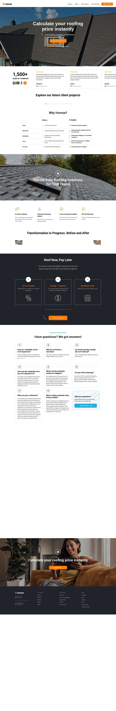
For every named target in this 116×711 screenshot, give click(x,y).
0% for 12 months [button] (28, 382)
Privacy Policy (85, 701)
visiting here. (22, 455)
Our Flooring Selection (64, 694)
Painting (39, 694)
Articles (83, 696)
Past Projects (85, 4)
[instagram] (18, 694)
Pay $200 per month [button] (87, 382)
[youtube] (21, 694)
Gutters (39, 698)
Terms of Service (86, 703)
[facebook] (16, 694)
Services (70, 4)
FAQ (83, 698)
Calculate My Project (59, 41)
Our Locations (62, 701)
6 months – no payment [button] (58, 382)
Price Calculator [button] (95, 4)
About (77, 4)
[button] (58, 414)
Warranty (84, 691)
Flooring (39, 691)
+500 (25, 82)
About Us (61, 691)
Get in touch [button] (84, 502)
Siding (38, 701)
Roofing (39, 696)
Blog (83, 694)
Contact (61, 698)
